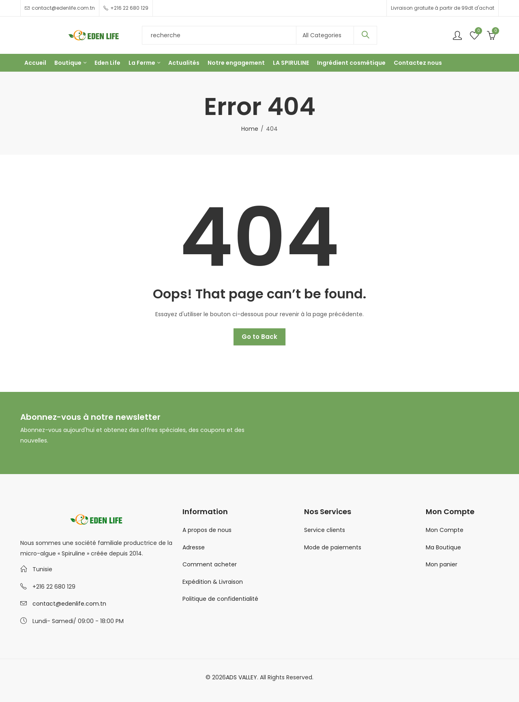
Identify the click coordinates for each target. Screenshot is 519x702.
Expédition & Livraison (212, 582)
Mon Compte (444, 530)
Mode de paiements (332, 547)
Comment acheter (209, 564)
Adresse (193, 547)
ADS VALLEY (241, 677)
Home (249, 129)
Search (365, 35)
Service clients (324, 530)
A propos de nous (207, 530)
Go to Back (259, 336)
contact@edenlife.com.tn (69, 604)
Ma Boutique (443, 547)
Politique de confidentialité (220, 599)
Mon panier (441, 564)
